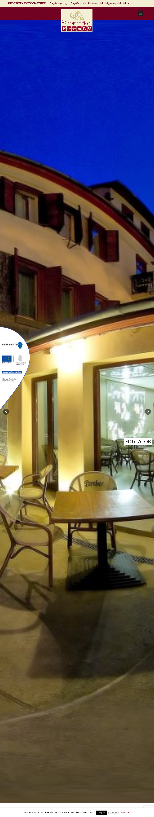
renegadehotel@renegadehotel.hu (111, 3)
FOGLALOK (138, 441)
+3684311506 (79, 3)
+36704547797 (59, 3)
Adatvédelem (123, 812)
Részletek (112, 812)
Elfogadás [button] (101, 813)
